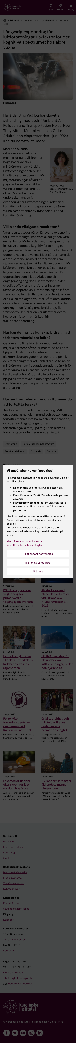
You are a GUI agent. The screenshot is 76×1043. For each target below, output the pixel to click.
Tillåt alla (38, 571)
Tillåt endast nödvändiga (38, 554)
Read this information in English (25, 545)
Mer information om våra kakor (24, 541)
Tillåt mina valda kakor (38, 562)
